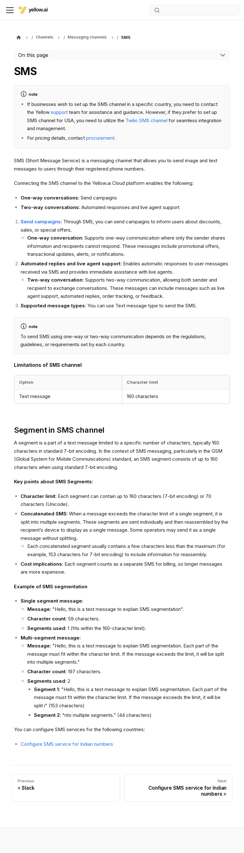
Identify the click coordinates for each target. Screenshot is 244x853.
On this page (33, 55)
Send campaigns (41, 222)
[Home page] (18, 37)
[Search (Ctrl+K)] (194, 10)
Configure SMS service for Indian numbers (67, 744)
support (59, 112)
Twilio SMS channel (146, 120)
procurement (100, 138)
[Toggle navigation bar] (10, 10)
